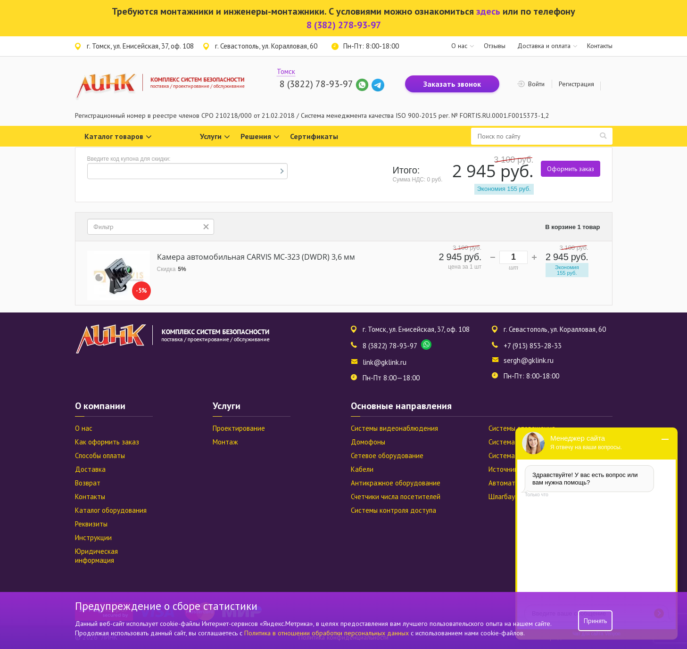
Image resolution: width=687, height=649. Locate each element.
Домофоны (368, 441)
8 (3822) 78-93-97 (316, 84)
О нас (459, 45)
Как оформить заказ (107, 441)
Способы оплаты (100, 455)
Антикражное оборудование (395, 482)
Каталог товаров (118, 137)
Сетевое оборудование (387, 455)
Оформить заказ (570, 168)
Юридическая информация (96, 556)
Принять (595, 620)
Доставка (90, 469)
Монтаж (225, 441)
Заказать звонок (452, 84)
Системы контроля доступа (393, 510)
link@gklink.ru (384, 362)
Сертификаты (314, 136)
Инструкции (93, 537)
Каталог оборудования (111, 510)
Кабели (362, 469)
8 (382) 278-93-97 (343, 25)
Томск (286, 71)
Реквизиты (91, 523)
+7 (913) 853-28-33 (533, 345)
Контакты (600, 45)
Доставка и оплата (544, 45)
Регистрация (576, 84)
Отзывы (494, 45)
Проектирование (239, 428)
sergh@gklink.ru (529, 360)
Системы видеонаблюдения (394, 428)
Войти (536, 84)
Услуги (215, 137)
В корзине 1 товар (572, 226)
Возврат (87, 482)
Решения (260, 137)
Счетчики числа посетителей (395, 496)
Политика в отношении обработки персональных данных (327, 633)
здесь (488, 11)
